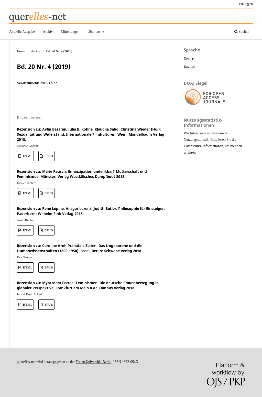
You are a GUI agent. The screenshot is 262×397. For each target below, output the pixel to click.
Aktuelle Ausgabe (22, 32)
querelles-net (26, 362)
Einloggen (246, 4)
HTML (27, 156)
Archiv (48, 32)
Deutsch (189, 59)
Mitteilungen (70, 32)
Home (21, 51)
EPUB (48, 156)
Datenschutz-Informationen (203, 146)
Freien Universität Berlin (94, 362)
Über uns (94, 32)
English (189, 66)
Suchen (241, 32)
